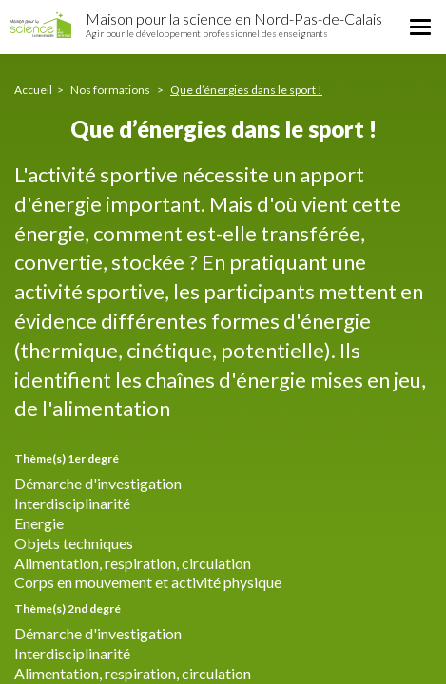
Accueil (33, 90)
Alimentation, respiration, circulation (132, 563)
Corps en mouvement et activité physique (147, 582)
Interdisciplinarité (72, 503)
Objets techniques (73, 543)
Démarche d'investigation (98, 483)
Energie (39, 523)
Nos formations (111, 90)
